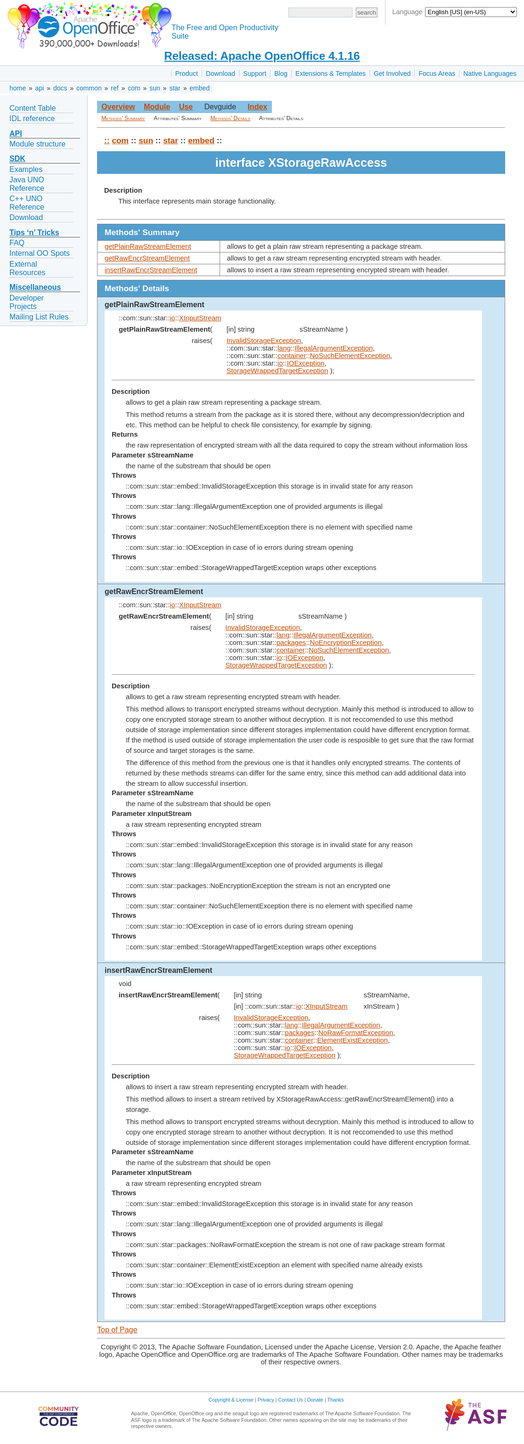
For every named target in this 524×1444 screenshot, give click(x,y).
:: (107, 140)
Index (257, 107)
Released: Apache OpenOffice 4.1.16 (262, 55)
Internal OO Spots (39, 253)
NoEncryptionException (346, 642)
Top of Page (117, 1330)
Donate (315, 1400)
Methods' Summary (123, 118)
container (292, 355)
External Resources (27, 268)
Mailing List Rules (38, 317)
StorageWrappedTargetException (277, 371)
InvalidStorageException (264, 340)
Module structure (37, 144)
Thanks (336, 1400)
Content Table (32, 108)
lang (284, 348)
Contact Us (290, 1400)
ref (114, 88)
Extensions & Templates (330, 73)
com (134, 88)
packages (291, 642)
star (174, 88)
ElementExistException (352, 1040)
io (172, 318)
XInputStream (200, 318)
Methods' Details (231, 118)
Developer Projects (26, 302)
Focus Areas (436, 73)
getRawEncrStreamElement (147, 258)
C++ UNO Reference (26, 203)
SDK (17, 159)
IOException (306, 363)
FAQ (17, 243)
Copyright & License (231, 1400)
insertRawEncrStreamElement (151, 270)
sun (154, 88)
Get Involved (392, 73)
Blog (280, 73)
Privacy (266, 1400)
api (39, 88)
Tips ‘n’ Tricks (34, 232)
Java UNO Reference (26, 184)
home (17, 88)
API (15, 134)
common (89, 88)
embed (199, 88)
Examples (25, 169)
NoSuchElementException (350, 355)
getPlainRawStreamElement (148, 246)
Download (220, 73)
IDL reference (32, 118)
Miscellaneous (35, 287)
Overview (118, 107)
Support (254, 73)
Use (186, 107)
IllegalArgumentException (334, 348)
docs (60, 88)
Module (157, 107)
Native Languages (489, 73)
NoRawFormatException (355, 1032)
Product (186, 73)
